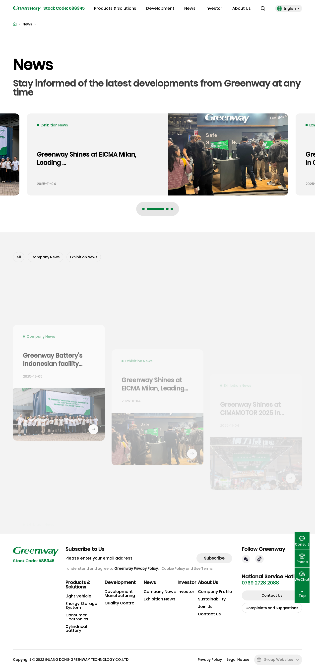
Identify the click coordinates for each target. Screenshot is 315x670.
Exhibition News (83, 257)
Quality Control (120, 603)
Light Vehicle (78, 596)
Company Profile (215, 591)
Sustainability (212, 599)
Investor (213, 8)
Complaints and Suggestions (272, 607)
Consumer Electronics (76, 617)
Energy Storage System (81, 605)
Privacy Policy (210, 659)
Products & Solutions (115, 8)
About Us (241, 8)
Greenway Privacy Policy (136, 568)
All (18, 257)
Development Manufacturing (120, 593)
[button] (143, 209)
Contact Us (209, 614)
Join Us (205, 606)
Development (160, 8)
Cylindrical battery (76, 628)
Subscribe (214, 558)
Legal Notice (238, 659)
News (189, 8)
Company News (45, 257)
